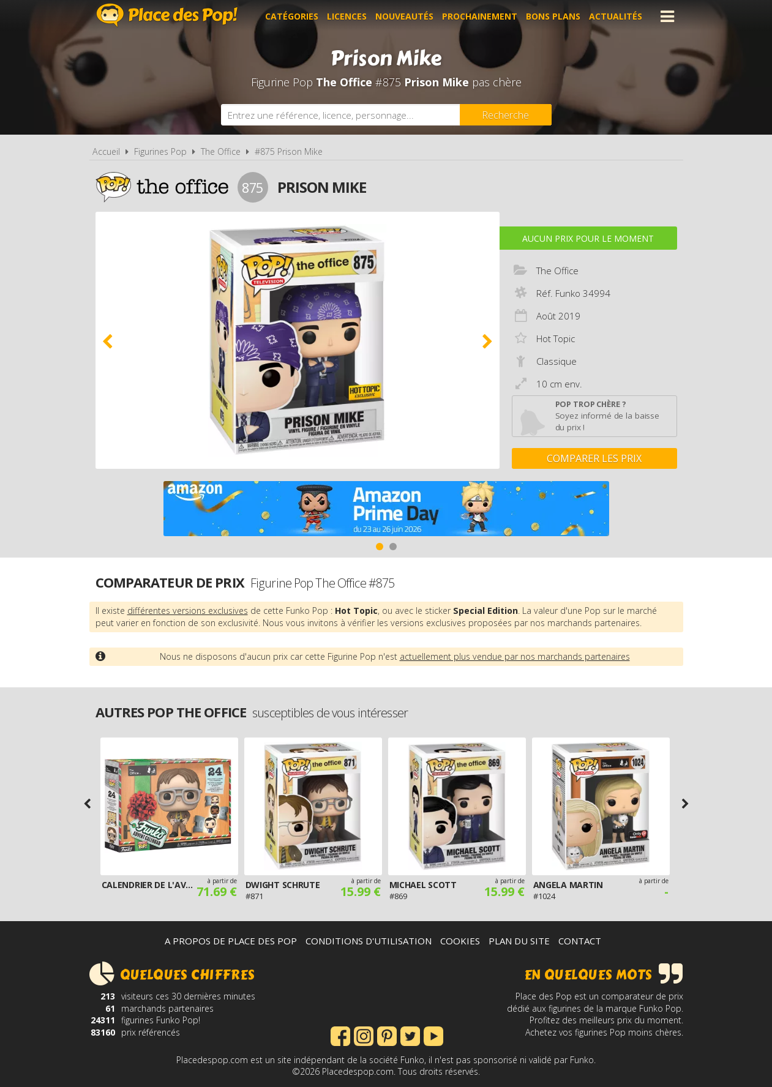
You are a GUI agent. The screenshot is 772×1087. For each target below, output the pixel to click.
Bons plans (553, 16)
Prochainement (479, 16)
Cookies (460, 941)
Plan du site (519, 941)
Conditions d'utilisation (368, 941)
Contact (579, 941)
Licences (347, 16)
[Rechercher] (506, 114)
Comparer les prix (594, 458)
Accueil (106, 151)
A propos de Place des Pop (231, 941)
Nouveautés (404, 16)
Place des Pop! (167, 15)
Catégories (291, 16)
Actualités (615, 16)
